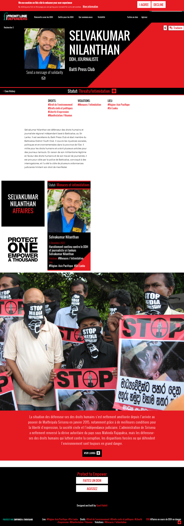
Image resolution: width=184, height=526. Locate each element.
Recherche (9, 27)
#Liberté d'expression (58, 112)
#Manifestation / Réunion (60, 115)
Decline (158, 4)
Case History (10, 91)
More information (90, 6)
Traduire (178, 28)
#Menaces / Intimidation (89, 104)
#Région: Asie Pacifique (119, 104)
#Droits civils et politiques (60, 108)
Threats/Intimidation (94, 91)
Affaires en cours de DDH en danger (163, 519)
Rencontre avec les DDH (43, 17)
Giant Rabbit (101, 505)
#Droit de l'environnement (60, 104)
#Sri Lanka (113, 108)
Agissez (144, 17)
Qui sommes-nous (86, 17)
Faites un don (132, 17)
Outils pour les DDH (65, 17)
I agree (144, 4)
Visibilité (101, 17)
